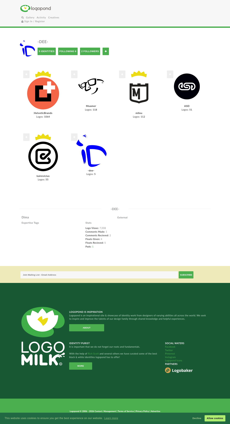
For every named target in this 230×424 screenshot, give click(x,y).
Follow (106, 51)
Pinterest (170, 353)
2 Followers (90, 51)
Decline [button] (196, 418)
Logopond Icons (173, 360)
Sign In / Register (33, 21)
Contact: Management (106, 411)
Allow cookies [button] (215, 418)
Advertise (155, 411)
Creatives (53, 17)
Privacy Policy (143, 411)
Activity (41, 17)
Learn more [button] (111, 418)
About (87, 328)
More (80, 366)
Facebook (170, 346)
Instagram (170, 357)
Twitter (169, 350)
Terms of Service (126, 411)
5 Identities (46, 51)
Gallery (30, 17)
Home (52, 8)
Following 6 (67, 51)
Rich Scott (94, 353)
